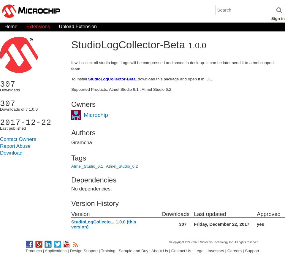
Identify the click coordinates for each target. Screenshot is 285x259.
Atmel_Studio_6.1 (87, 166)
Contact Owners (18, 139)
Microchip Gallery (59, 12)
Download (11, 153)
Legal (199, 251)
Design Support (84, 251)
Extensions (38, 27)
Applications (55, 251)
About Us (159, 251)
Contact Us (181, 251)
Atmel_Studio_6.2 (122, 166)
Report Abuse (15, 146)
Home (11, 27)
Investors (216, 251)
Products (34, 251)
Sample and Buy (133, 251)
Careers (234, 251)
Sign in (278, 18)
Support (252, 251)
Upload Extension (78, 27)
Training (108, 251)
